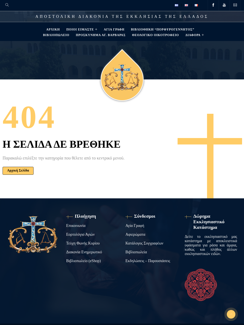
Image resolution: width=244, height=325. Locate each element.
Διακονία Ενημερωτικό (84, 252)
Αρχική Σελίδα (18, 170)
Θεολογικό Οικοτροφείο (155, 35)
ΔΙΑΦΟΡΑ (192, 35)
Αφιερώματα (135, 234)
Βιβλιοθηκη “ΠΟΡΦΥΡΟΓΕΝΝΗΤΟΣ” (162, 29)
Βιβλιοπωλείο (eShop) (83, 261)
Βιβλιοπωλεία (136, 252)
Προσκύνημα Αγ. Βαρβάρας (100, 35)
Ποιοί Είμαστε (79, 29)
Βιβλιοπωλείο (56, 35)
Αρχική (52, 29)
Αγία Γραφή (113, 29)
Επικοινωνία (76, 225)
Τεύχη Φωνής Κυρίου (83, 243)
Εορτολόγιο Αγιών (80, 234)
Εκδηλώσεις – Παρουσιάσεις (148, 261)
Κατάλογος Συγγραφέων (144, 243)
